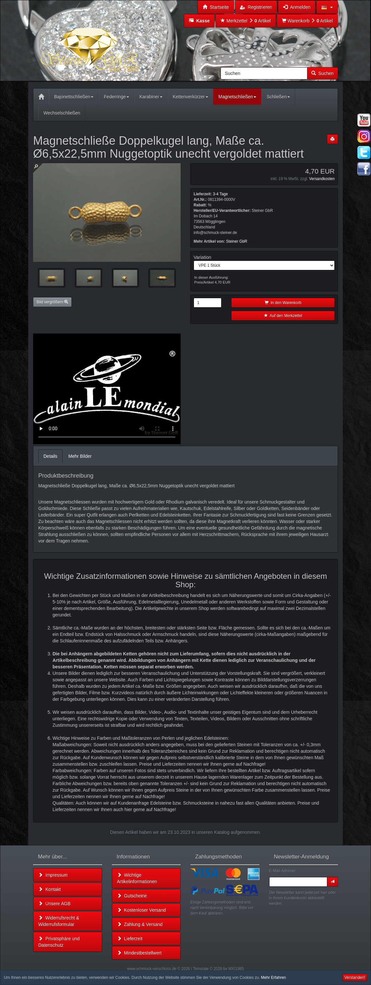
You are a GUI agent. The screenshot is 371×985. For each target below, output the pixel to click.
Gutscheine (132, 895)
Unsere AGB (54, 903)
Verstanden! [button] (354, 977)
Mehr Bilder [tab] (80, 456)
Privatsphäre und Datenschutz (59, 942)
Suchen (322, 73)
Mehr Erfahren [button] (273, 977)
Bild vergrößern (52, 302)
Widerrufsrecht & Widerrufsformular (58, 921)
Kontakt (49, 889)
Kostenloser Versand (141, 910)
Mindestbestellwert (139, 952)
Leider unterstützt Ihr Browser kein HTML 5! (107, 389)
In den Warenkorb (283, 302)
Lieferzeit (130, 938)
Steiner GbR (236, 241)
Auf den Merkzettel (283, 315)
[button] (327, 7)
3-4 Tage (220, 194)
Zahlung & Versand (140, 924)
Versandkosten (322, 178)
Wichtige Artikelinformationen (137, 878)
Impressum (53, 875)
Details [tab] (50, 456)
